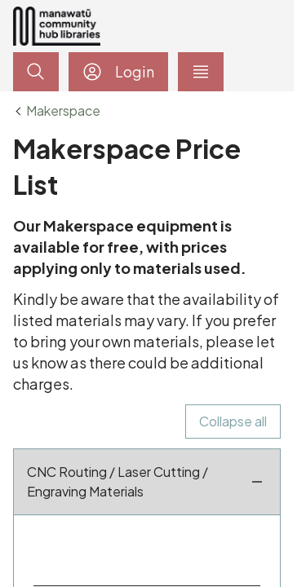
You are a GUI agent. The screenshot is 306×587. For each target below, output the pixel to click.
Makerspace (63, 110)
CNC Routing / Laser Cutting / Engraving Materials (147, 481)
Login (118, 72)
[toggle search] (36, 71)
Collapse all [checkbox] (233, 421)
